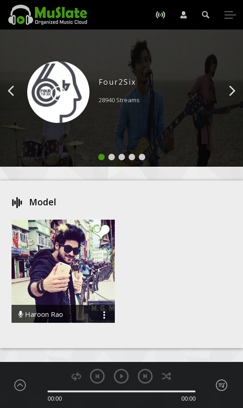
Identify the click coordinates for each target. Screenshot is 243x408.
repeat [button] (76, 376)
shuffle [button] (166, 376)
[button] (21, 104)
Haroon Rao (40, 314)
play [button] (121, 376)
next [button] (145, 376)
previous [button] (97, 376)
